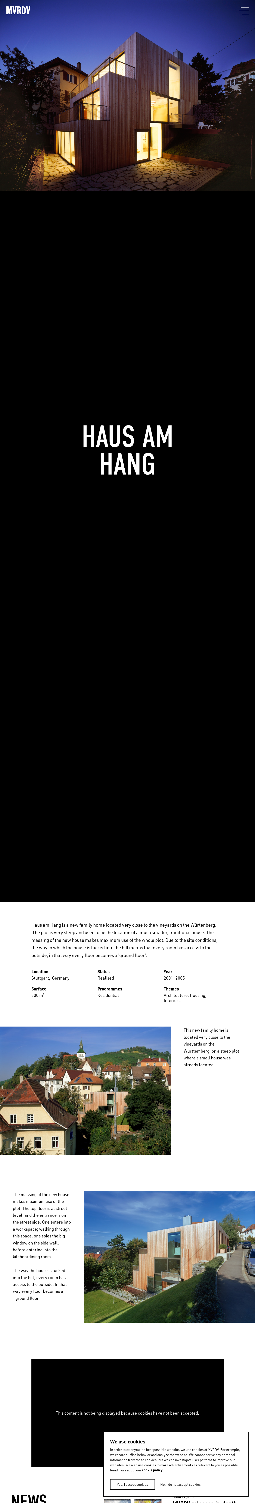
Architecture (176, 995)
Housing (197, 995)
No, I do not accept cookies (180, 1484)
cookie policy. (152, 1470)
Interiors (172, 1000)
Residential (108, 995)
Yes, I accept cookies (132, 1484)
